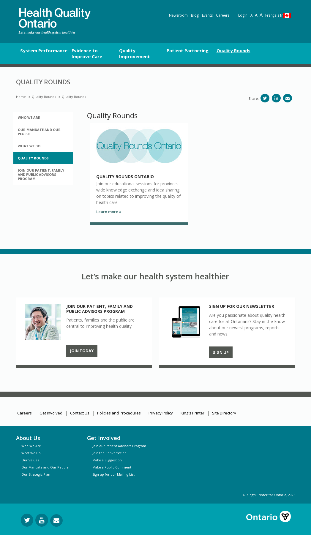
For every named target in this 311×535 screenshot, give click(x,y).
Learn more (108, 211)
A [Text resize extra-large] (261, 15)
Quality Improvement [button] (134, 53)
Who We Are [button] (29, 117)
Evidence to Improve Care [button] (87, 53)
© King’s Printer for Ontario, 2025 (269, 495)
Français (274, 15)
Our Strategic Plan (35, 474)
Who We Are (31, 446)
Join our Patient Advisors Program (119, 446)
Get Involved (51, 413)
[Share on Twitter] (265, 98)
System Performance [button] (43, 50)
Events (207, 15)
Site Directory (224, 413)
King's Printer (192, 413)
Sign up (221, 352)
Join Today (82, 350)
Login (242, 15)
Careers (222, 15)
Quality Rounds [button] (233, 50)
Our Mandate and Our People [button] (39, 131)
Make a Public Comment (111, 467)
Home (21, 96)
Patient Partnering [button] (188, 50)
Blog (195, 15)
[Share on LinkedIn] (276, 98)
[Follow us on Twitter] (27, 520)
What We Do (31, 453)
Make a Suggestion (107, 460)
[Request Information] (56, 520)
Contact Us (79, 413)
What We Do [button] (29, 146)
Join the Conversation (109, 453)
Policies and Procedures (119, 413)
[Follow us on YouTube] (41, 520)
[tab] (43, 118)
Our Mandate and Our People (45, 467)
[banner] (54, 18)
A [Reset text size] (251, 15)
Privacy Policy (161, 413)
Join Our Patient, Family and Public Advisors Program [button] (41, 174)
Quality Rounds (44, 96)
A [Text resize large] (256, 15)
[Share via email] (287, 98)
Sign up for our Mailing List (113, 474)
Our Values (30, 460)
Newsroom (178, 15)
